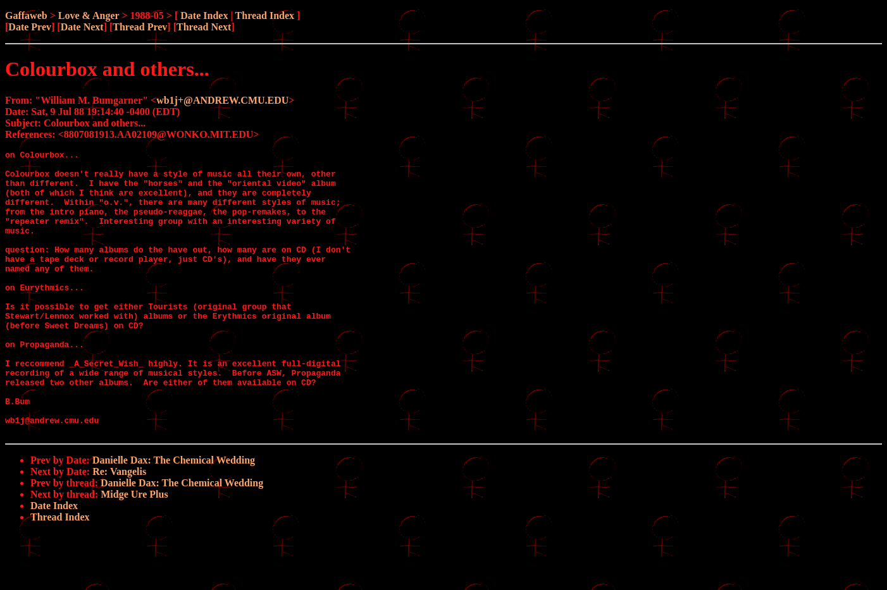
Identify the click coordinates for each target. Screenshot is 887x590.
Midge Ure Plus (134, 551)
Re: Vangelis (119, 528)
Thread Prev (140, 27)
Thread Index (265, 15)
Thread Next (204, 27)
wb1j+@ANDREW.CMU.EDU (222, 100)
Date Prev (29, 27)
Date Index (204, 15)
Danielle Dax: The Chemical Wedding (173, 517)
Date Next (82, 27)
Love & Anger (89, 15)
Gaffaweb (26, 15)
